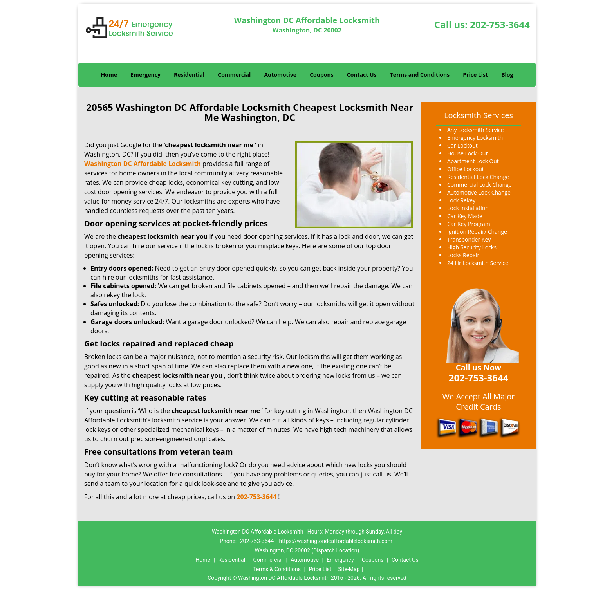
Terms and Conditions (420, 74)
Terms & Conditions (277, 569)
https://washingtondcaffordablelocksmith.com (335, 541)
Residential (189, 74)
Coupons (321, 74)
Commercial (234, 74)
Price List (475, 74)
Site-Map (348, 569)
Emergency (145, 74)
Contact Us (362, 74)
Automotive (280, 74)
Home (109, 74)
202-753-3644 (500, 24)
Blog (507, 74)
